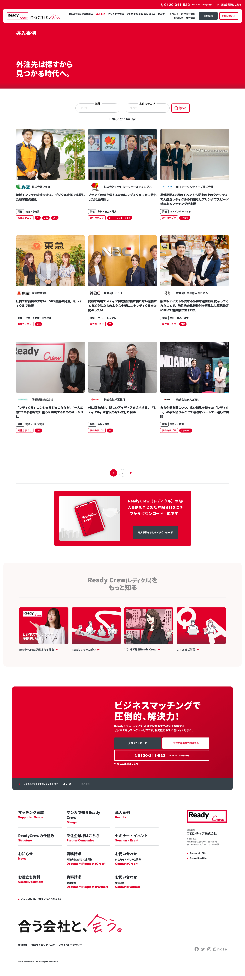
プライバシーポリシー (70, 944)
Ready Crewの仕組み (81, 13)
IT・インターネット (180, 211)
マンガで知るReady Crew (140, 13)
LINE (46, 217)
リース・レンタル (107, 317)
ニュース (67, 783)
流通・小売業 (32, 211)
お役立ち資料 (188, 13)
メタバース (186, 430)
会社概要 (190, 17)
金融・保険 (103, 424)
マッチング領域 (116, 13)
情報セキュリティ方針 (43, 944)
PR (37, 217)
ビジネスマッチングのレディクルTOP (41, 783)
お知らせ (178, 17)
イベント (185, 217)
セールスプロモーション (120, 217)
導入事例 (100, 13)
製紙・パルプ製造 (34, 424)
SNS (55, 217)
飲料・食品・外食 (107, 211)
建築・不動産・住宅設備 (38, 317)
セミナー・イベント (168, 13)
